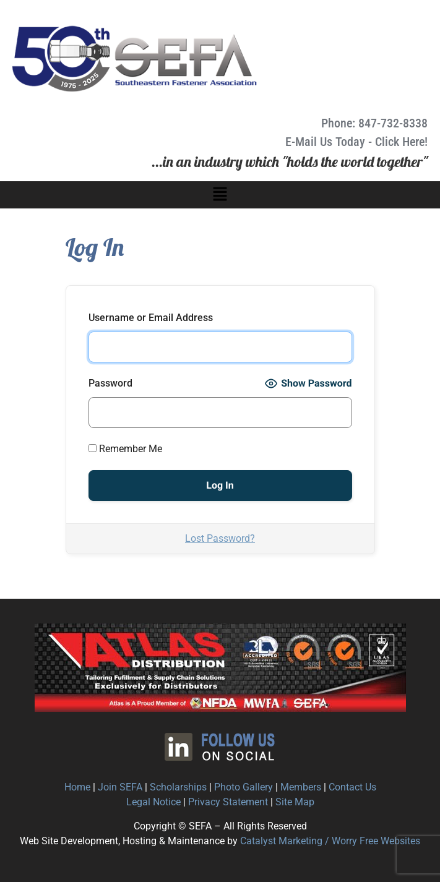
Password (110, 383)
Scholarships (178, 787)
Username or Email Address (150, 317)
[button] (219, 194)
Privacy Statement (228, 802)
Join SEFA (120, 787)
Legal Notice (153, 802)
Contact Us (352, 787)
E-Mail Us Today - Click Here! (356, 141)
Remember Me (125, 449)
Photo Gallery (243, 787)
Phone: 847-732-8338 (374, 123)
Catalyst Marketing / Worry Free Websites (330, 841)
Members (300, 787)
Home (77, 787)
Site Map (294, 802)
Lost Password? (220, 538)
